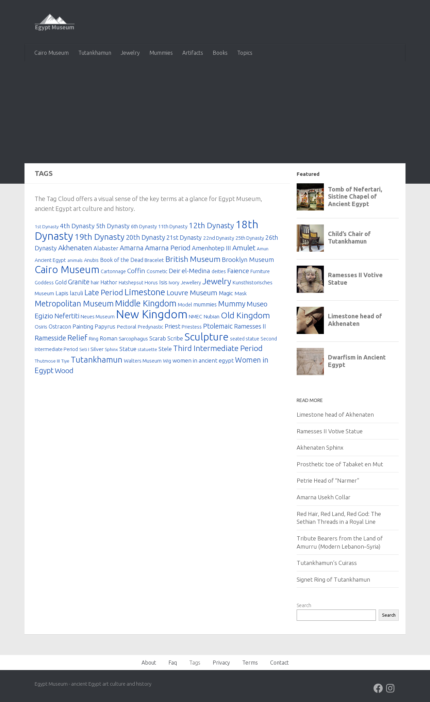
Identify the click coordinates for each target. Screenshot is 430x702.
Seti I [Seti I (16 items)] (84, 350)
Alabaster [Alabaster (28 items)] (106, 249)
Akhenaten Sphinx (320, 447)
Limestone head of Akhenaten (335, 414)
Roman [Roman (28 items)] (108, 340)
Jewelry (130, 53)
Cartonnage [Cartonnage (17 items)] (113, 272)
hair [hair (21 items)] (95, 283)
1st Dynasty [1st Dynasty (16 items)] (47, 226)
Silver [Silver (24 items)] (96, 350)
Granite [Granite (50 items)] (78, 282)
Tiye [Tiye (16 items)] (65, 362)
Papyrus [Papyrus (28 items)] (105, 328)
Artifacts (192, 53)
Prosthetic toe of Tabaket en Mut (340, 464)
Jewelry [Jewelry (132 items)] (216, 282)
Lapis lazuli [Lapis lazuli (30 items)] (69, 293)
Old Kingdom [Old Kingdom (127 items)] (245, 316)
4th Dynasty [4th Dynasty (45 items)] (77, 226)
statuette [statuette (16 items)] (147, 350)
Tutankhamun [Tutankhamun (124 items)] (96, 361)
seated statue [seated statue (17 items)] (244, 340)
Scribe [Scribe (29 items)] (175, 339)
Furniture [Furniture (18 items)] (260, 272)
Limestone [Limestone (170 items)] (145, 293)
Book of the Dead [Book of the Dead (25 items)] (121, 260)
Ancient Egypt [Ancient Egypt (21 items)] (50, 260)
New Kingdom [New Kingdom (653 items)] (151, 315)
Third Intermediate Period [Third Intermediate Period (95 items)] (218, 349)
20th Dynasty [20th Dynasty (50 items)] (145, 237)
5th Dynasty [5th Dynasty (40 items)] (113, 225)
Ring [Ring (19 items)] (93, 340)
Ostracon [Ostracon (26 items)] (60, 328)
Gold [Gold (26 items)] (61, 283)
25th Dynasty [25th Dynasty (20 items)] (249, 238)
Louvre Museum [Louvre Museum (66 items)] (192, 293)
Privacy (221, 662)
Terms (250, 662)
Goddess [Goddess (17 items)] (44, 283)
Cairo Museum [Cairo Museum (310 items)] (67, 270)
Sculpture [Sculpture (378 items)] (206, 338)
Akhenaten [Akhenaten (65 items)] (75, 248)
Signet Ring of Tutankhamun (333, 579)
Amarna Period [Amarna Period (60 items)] (168, 248)
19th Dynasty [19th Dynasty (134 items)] (100, 236)
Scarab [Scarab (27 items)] (157, 340)
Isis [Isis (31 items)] (163, 283)
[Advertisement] (215, 112)
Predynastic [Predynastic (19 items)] (150, 328)
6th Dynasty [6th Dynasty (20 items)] (144, 226)
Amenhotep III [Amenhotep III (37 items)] (211, 248)
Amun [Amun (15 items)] (262, 249)
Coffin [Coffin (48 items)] (136, 271)
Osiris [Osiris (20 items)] (41, 328)
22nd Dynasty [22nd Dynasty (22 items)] (218, 238)
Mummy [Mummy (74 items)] (231, 304)
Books (220, 53)
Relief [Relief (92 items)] (77, 339)
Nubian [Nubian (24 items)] (211, 317)
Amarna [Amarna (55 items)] (132, 248)
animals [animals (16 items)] (75, 260)
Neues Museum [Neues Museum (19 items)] (98, 317)
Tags (194, 662)
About (149, 662)
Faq (172, 662)
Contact (279, 662)
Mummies (161, 53)
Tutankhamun (94, 53)
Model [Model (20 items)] (185, 305)
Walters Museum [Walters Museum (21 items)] (143, 362)
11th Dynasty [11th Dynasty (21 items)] (172, 226)
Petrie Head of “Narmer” (328, 480)
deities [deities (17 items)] (219, 272)
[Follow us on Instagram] (390, 688)
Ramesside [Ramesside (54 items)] (50, 339)
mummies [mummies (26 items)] (205, 305)
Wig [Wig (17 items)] (167, 362)
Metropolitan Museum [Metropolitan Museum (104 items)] (74, 304)
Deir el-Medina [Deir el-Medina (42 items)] (189, 271)
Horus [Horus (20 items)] (151, 283)
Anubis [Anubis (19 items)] (91, 260)
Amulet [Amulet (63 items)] (243, 248)
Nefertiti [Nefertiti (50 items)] (66, 317)
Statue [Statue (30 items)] (127, 350)
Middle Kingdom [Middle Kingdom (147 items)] (146, 304)
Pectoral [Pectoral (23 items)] (126, 328)
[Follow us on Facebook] (378, 688)
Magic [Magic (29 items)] (226, 293)
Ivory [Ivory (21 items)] (174, 283)
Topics (244, 53)
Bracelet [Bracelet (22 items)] (154, 260)
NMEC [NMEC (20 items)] (195, 317)
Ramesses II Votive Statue (330, 431)
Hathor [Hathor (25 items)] (108, 283)
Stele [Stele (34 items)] (165, 350)
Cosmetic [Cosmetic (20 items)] (157, 272)
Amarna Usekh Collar (323, 497)
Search (304, 605)
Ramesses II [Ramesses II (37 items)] (250, 327)
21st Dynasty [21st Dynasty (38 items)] (184, 237)
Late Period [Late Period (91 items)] (103, 293)
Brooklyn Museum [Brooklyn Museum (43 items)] (248, 260)
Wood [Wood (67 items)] (64, 372)
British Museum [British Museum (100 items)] (192, 259)
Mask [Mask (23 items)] (240, 294)
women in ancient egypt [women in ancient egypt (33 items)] (203, 361)
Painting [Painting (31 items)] (82, 327)
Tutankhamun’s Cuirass (327, 562)
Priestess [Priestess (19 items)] (192, 328)
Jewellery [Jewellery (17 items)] (191, 283)
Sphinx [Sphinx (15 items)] (111, 350)
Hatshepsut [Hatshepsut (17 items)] (131, 283)
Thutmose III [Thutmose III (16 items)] (47, 362)
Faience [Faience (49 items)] (238, 271)
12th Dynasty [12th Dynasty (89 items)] (211, 225)
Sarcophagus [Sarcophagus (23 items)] (133, 340)
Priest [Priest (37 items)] (172, 327)
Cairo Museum (51, 53)
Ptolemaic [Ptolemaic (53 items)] (218, 327)
